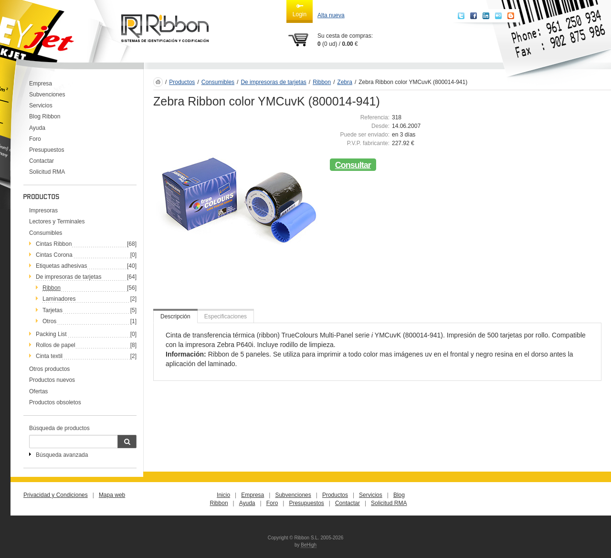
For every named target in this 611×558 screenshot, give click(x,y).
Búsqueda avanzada (62, 455)
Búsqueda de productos (59, 428)
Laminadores (58, 298)
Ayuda (37, 128)
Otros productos (49, 369)
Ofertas (38, 391)
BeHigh (308, 544)
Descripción (175, 316)
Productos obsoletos (55, 402)
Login (299, 10)
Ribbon (51, 287)
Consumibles (45, 233)
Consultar (353, 165)
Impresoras (43, 210)
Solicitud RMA (47, 171)
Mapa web (112, 495)
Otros (49, 321)
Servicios (41, 105)
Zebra (344, 82)
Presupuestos (46, 150)
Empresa (40, 83)
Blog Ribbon (44, 116)
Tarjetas (52, 310)
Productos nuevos (52, 380)
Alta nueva (331, 15)
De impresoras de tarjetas (68, 277)
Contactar (41, 161)
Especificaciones (225, 316)
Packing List (51, 334)
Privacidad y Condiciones (55, 495)
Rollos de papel (55, 345)
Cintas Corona (54, 255)
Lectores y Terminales (57, 221)
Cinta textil (49, 356)
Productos (182, 82)
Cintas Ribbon (54, 244)
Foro (35, 139)
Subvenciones (47, 94)
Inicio (223, 495)
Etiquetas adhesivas (61, 266)
